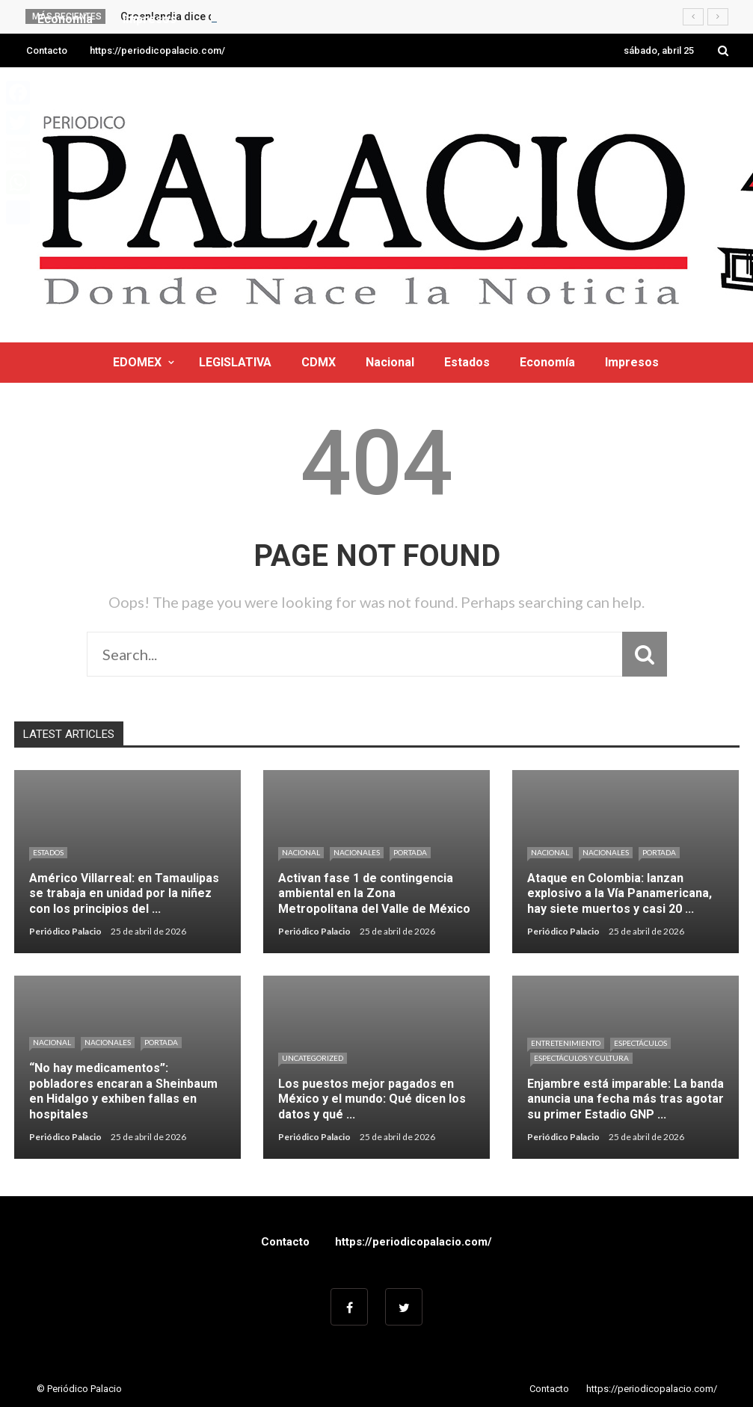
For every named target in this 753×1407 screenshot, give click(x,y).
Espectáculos (640, 1042)
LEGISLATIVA (235, 362)
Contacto (46, 50)
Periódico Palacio (65, 931)
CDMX (318, 362)
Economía (547, 362)
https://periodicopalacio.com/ (157, 50)
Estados (467, 362)
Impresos (632, 362)
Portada (410, 852)
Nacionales (357, 852)
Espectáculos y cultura (581, 1057)
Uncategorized (312, 1057)
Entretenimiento (565, 1042)
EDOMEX (137, 362)
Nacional (390, 362)
